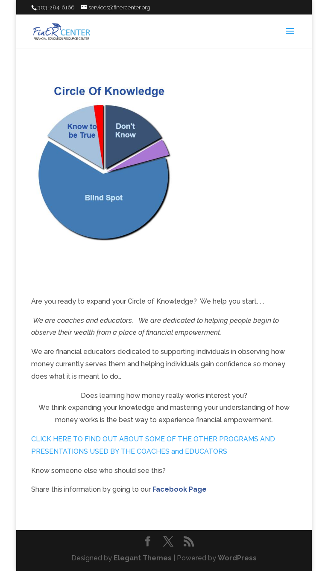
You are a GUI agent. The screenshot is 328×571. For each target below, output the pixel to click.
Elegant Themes (143, 558)
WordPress (237, 558)
